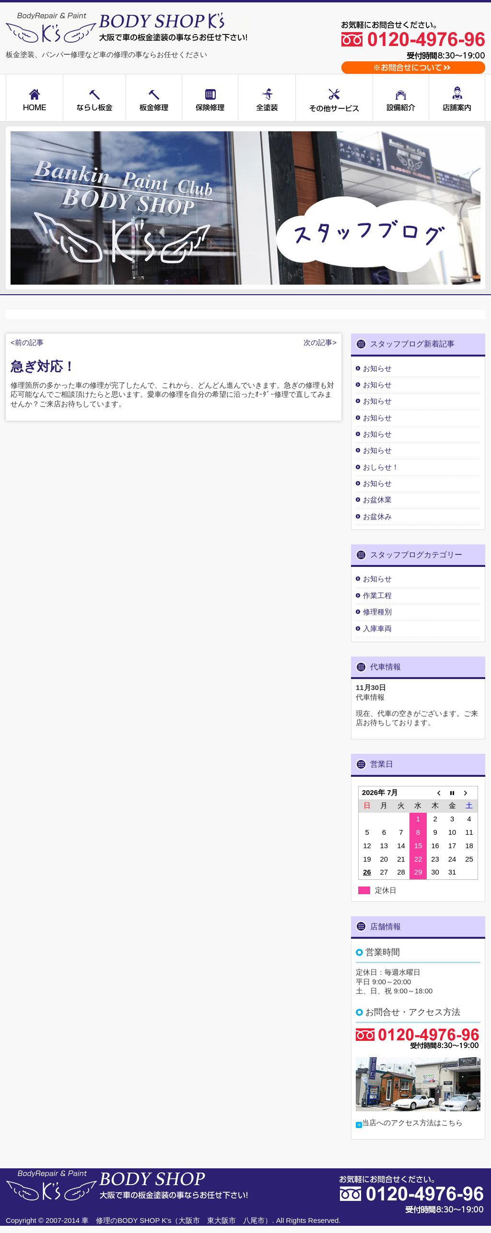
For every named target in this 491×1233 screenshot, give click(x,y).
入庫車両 (377, 629)
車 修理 (96, 1220)
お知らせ (377, 368)
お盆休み (377, 516)
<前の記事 (27, 342)
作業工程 (377, 595)
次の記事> (320, 342)
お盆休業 (377, 500)
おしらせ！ (381, 467)
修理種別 (377, 612)
